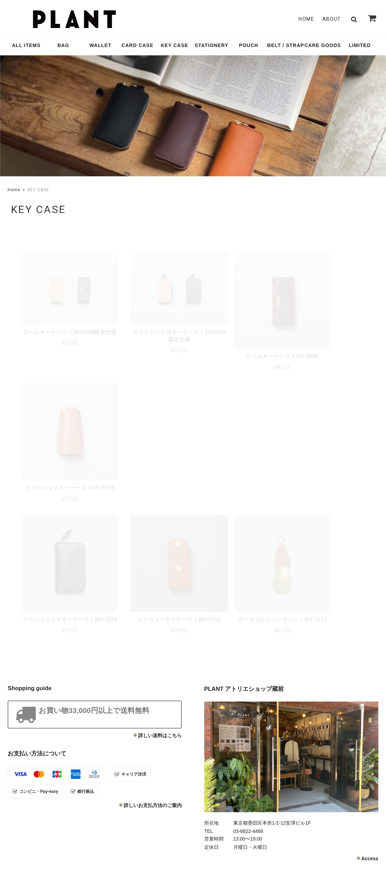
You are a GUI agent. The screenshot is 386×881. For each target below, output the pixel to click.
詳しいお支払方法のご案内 (153, 656)
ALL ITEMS (26, 45)
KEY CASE (174, 45)
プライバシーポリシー (270, 832)
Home (306, 19)
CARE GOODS (322, 45)
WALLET (101, 45)
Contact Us (151, 780)
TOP (235, 832)
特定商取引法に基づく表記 (323, 832)
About (331, 19)
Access (369, 709)
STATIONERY (211, 45)
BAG (63, 45)
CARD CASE (137, 45)
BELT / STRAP (285, 45)
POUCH (248, 45)
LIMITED (360, 45)
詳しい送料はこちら (160, 586)
